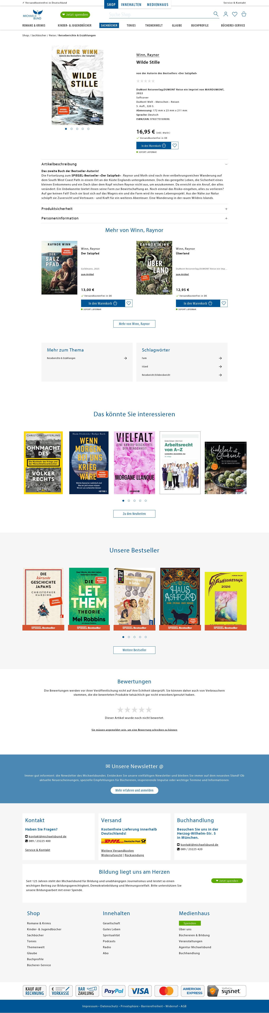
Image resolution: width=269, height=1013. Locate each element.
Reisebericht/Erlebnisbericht (156, 375)
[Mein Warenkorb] (244, 14)
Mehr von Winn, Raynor (134, 324)
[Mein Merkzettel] (234, 14)
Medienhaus (157, 4)
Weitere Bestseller (134, 650)
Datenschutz (109, 1006)
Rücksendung (134, 855)
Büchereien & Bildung (194, 935)
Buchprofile (200, 25)
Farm (144, 358)
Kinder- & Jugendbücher (75, 25)
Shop (111, 4)
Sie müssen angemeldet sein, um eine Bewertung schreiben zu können (134, 729)
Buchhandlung (189, 953)
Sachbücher (109, 25)
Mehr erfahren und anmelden (134, 790)
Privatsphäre (130, 1006)
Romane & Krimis (33, 25)
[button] (123, 501)
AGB (184, 1006)
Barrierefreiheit (152, 1006)
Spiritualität (111, 935)
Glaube (177, 25)
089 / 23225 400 (40, 841)
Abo (106, 953)
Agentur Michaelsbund (195, 947)
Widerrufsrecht (111, 855)
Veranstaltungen (190, 941)
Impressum (90, 1006)
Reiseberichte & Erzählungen (61, 358)
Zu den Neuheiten (134, 514)
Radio (107, 947)
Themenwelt (154, 25)
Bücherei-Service (233, 25)
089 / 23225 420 (191, 849)
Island (145, 366)
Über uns (185, 929)
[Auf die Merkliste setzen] (174, 145)
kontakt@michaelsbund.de (48, 836)
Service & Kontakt (235, 2)
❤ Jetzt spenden (75, 15)
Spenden (190, 923)
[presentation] (42, 255)
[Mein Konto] (225, 14)
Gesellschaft (111, 923)
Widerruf (172, 1006)
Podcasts (109, 941)
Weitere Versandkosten (117, 850)
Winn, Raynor (147, 55)
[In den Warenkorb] (153, 145)
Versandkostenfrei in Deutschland (46, 2)
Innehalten (131, 4)
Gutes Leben (111, 929)
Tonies (131, 25)
